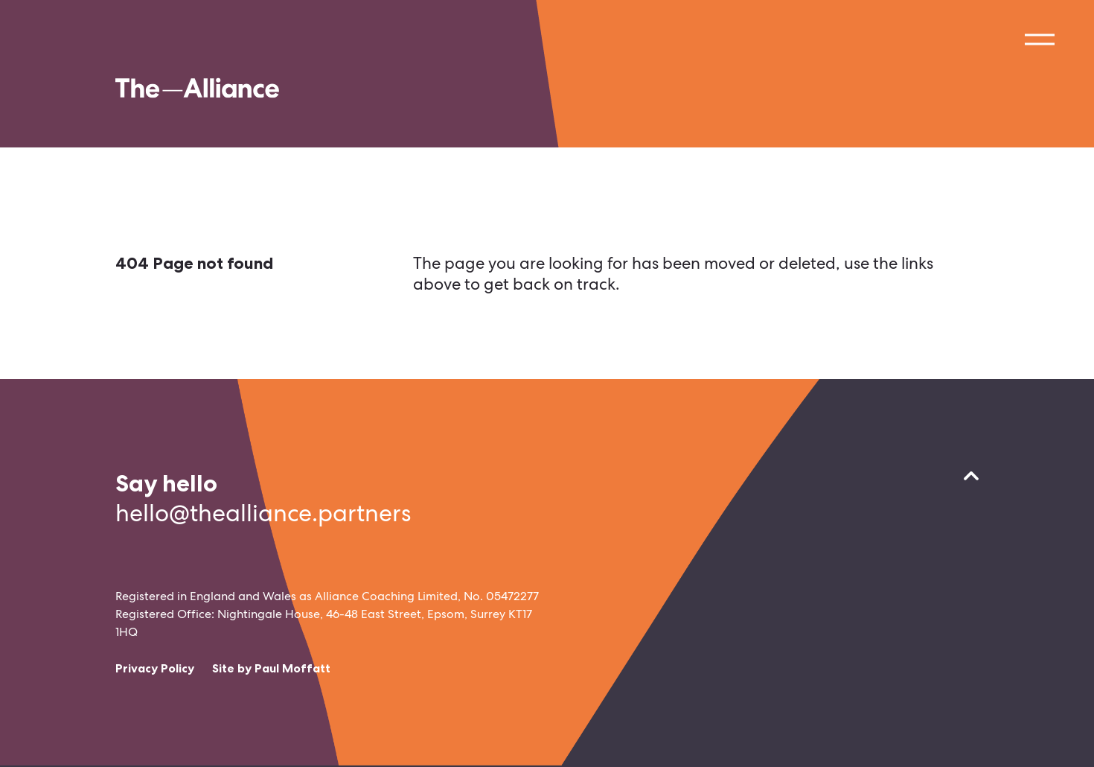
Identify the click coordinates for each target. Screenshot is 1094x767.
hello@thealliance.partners (263, 513)
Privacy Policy (154, 668)
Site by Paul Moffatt (271, 668)
